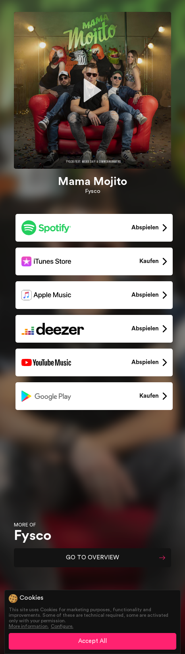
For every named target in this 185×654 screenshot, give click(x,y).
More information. (29, 626)
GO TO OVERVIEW (92, 558)
